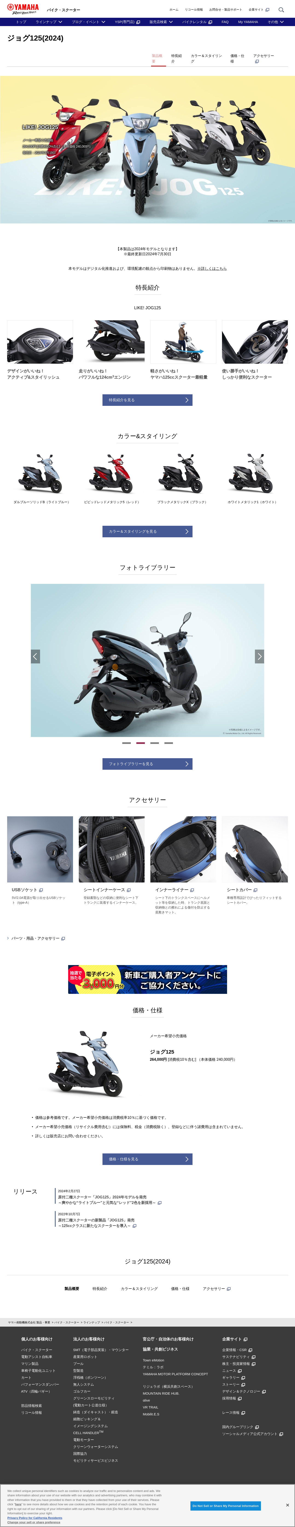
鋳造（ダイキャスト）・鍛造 (95, 1404)
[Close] (288, 1505)
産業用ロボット (85, 1349)
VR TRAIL (150, 1399)
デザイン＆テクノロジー (244, 1383)
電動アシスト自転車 (36, 1349)
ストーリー (233, 1376)
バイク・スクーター (66, 1314)
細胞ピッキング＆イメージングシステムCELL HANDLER (90, 1418)
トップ (21, 22)
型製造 (78, 1362)
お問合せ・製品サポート (225, 9)
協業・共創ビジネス (160, 1341)
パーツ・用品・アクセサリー (38, 930)
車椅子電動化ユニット (38, 1362)
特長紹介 (152, 54)
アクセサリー (262, 54)
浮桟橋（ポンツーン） (90, 1369)
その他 (273, 22)
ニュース (232, 1362)
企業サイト (259, 10)
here (18, 1504)
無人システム (83, 1376)
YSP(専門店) (127, 22)
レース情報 (233, 1404)
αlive (146, 1392)
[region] (147, 1505)
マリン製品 (29, 1356)
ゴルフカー (82, 1383)
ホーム (173, 9)
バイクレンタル (197, 22)
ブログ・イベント (85, 22)
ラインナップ (46, 22)
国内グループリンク (240, 1419)
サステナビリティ (238, 1349)
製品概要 (126, 54)
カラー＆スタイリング (189, 54)
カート (26, 1369)
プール (78, 1356)
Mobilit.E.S (151, 1406)
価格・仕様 (228, 54)
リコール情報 (194, 9)
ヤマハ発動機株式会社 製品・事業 (29, 1314)
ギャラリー (233, 1369)
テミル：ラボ (153, 1359)
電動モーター (83, 1432)
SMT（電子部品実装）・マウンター (101, 1342)
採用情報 (232, 1390)
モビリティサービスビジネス (95, 1452)
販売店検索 (158, 22)
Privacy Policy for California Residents (34, 1518)
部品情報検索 (31, 1397)
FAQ (225, 22)
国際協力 (80, 1445)
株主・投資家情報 (238, 1356)
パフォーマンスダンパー (40, 1376)
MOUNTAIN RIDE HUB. (161, 1385)
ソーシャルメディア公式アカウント (252, 1426)
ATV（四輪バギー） (36, 1383)
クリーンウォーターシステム (95, 1439)
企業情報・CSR (237, 1342)
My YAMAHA (248, 22)
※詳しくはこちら (212, 260)
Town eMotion (153, 1352)
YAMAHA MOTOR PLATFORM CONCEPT (175, 1366)
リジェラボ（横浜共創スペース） (169, 1378)
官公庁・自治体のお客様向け (168, 1331)
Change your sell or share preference (33, 1522)
